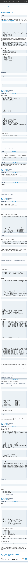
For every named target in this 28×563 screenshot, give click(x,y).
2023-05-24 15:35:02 (15, 298)
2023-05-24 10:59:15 (15, 172)
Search (6, 6)
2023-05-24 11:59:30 (15, 182)
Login (11, 6)
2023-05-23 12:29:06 (15, 93)
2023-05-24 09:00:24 (15, 162)
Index (1, 6)
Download (26, 1)
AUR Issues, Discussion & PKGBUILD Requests (14, 11)
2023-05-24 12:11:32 (15, 201)
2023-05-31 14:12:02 (15, 388)
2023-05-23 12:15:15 (15, 76)
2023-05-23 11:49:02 (15, 15)
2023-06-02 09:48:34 (15, 501)
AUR (21, 1)
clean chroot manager (5, 91)
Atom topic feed (25, 558)
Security (17, 1)
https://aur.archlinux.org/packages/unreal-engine (8, 20)
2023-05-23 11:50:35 (15, 72)
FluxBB (26, 559)
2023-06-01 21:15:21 (15, 426)
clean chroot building (4, 90)
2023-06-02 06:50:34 (15, 479)
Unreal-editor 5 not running (7, 12)
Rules (3, 6)
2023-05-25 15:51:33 (15, 372)
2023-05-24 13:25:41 (15, 245)
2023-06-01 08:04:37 (15, 414)
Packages (5, 1)
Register (8, 6)
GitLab (13, 1)
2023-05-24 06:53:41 (15, 151)
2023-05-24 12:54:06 (15, 235)
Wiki (9, 1)
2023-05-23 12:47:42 (15, 137)
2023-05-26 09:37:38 (15, 379)
